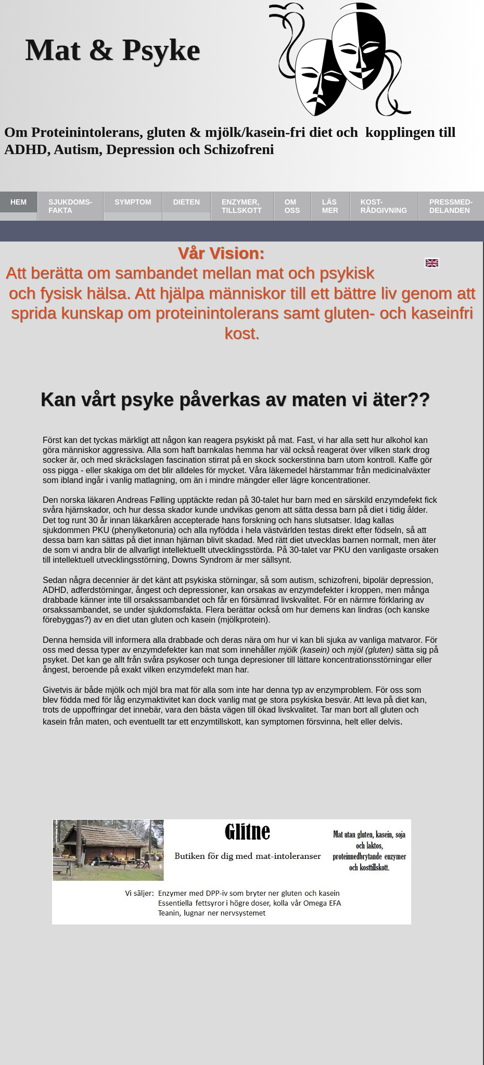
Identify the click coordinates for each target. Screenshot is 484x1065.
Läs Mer (330, 206)
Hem (18, 202)
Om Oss (292, 206)
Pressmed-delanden (451, 206)
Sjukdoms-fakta (70, 206)
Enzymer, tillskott (242, 206)
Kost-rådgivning (384, 206)
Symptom (132, 202)
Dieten (186, 202)
